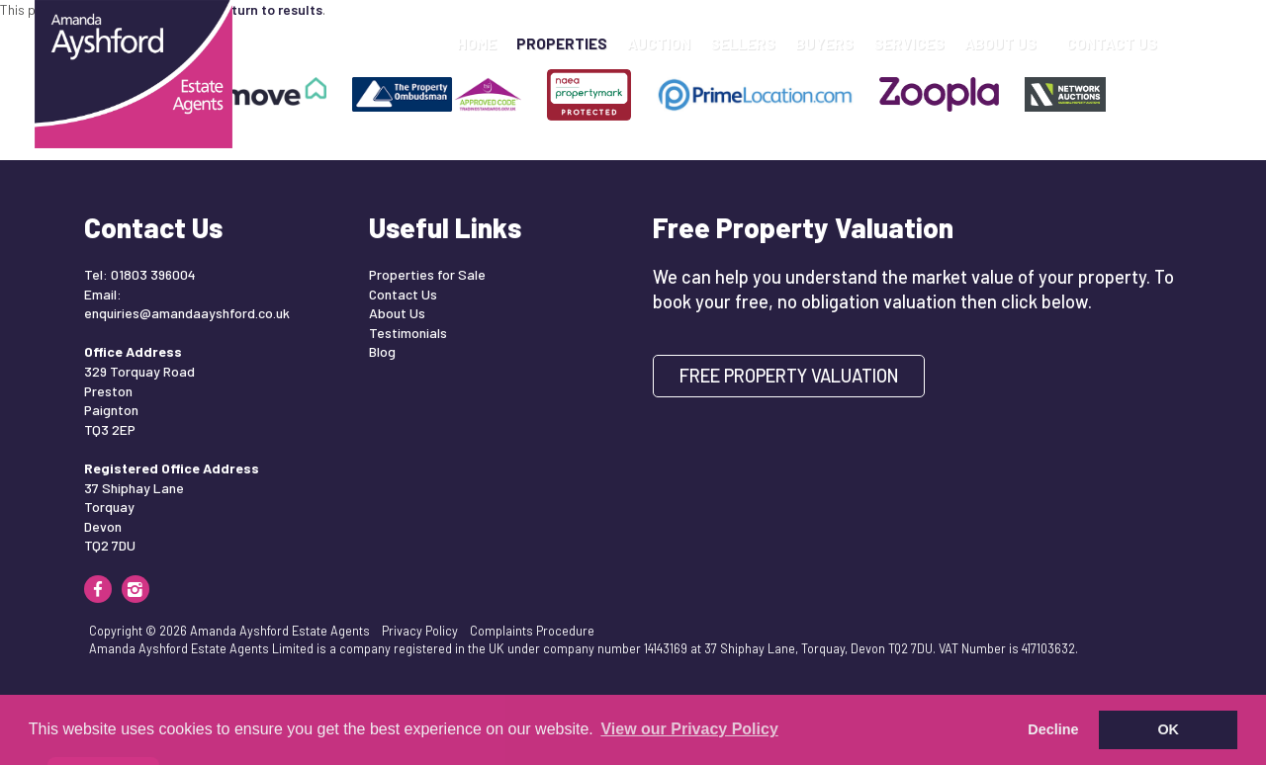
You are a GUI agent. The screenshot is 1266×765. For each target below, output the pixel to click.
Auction (658, 43)
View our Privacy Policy (688, 729)
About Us (1005, 43)
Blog (382, 351)
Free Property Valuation (789, 375)
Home (477, 43)
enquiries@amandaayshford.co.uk (187, 312)
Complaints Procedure (532, 630)
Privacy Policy (420, 630)
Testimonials (408, 332)
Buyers (824, 43)
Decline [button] (1053, 729)
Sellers (742, 43)
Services (909, 43)
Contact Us (1111, 43)
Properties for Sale (427, 274)
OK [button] (1168, 729)
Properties (561, 43)
